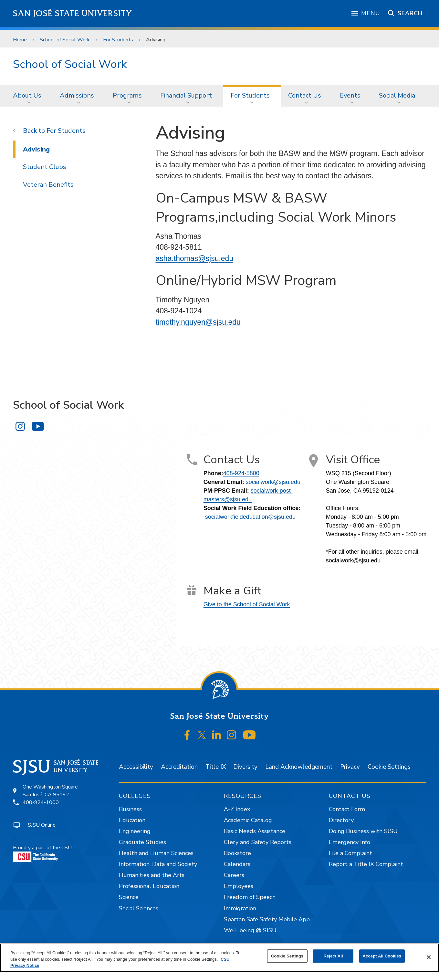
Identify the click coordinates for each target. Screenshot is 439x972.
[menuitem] (29, 96)
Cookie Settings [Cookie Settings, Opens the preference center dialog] (287, 956)
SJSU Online (42, 825)
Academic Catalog (248, 820)
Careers (234, 875)
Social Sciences (138, 908)
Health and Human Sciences (156, 853)
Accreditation (179, 767)
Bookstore (237, 853)
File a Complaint (350, 853)
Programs (127, 95)
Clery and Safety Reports (257, 842)
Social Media (397, 95)
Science (129, 897)
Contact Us (304, 95)
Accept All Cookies (382, 956)
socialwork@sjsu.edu (273, 482)
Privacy (350, 767)
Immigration (240, 908)
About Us (27, 95)
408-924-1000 (41, 802)
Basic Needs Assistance (254, 831)
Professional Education (149, 886)
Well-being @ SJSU (250, 930)
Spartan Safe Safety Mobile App (267, 919)
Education (132, 820)
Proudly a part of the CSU (42, 853)
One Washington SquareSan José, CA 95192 (50, 790)
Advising (155, 39)
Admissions (77, 95)
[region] (219, 957)
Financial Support (186, 95)
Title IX (215, 767)
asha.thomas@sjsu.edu (195, 258)
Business (130, 809)
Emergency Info (349, 842)
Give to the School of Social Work (247, 604)
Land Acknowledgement (298, 767)
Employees (238, 886)
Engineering (135, 831)
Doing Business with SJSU (363, 831)
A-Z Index (237, 809)
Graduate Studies (142, 842)
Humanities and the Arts (151, 875)
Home (20, 39)
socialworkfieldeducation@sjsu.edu (250, 517)
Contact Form (347, 809)
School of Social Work (65, 39)
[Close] (429, 957)
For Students (118, 39)
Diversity (245, 767)
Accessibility (136, 767)
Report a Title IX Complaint (366, 864)
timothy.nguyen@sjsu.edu (198, 322)
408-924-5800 (241, 473)
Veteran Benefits (48, 184)
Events (350, 95)
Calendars (237, 864)
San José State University (72, 13)
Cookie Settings (389, 767)
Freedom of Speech (250, 897)
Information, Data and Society (158, 864)
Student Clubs (44, 166)
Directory (341, 820)
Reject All (333, 956)
